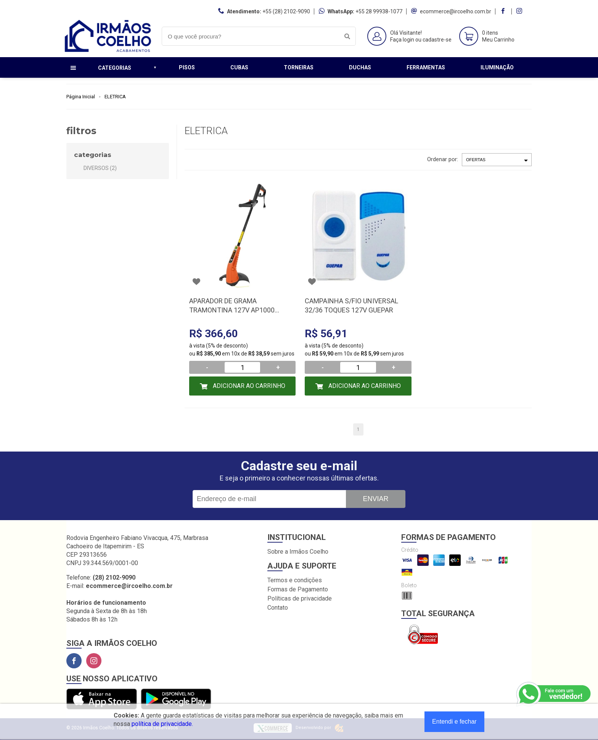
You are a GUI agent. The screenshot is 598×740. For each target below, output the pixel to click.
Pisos (187, 67)
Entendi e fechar (454, 721)
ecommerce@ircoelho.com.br (455, 11)
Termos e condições (294, 580)
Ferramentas (426, 67)
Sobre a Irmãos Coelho (297, 551)
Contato (277, 607)
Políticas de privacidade (299, 598)
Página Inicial (80, 96)
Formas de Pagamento (297, 589)
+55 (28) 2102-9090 (286, 11)
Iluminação (497, 67)
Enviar (375, 499)
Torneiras (298, 67)
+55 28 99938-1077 (378, 11)
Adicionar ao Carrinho (248, 385)
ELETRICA (115, 96)
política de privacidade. (162, 723)
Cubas (239, 67)
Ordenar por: (442, 159)
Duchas (360, 67)
